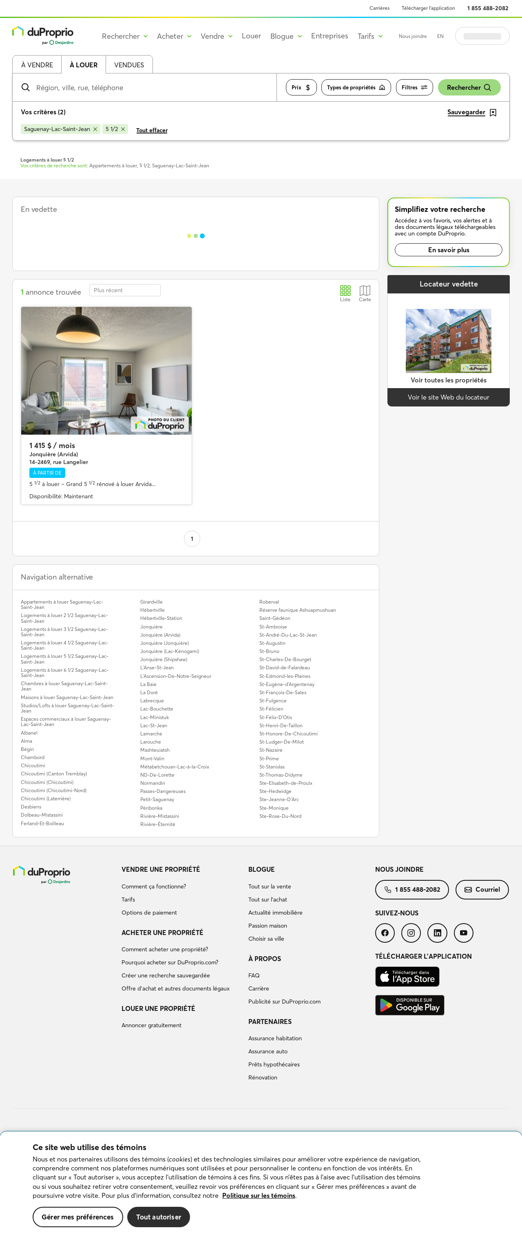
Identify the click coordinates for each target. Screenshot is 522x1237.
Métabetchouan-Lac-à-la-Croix (174, 767)
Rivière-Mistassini (159, 816)
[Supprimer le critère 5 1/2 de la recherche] (115, 129)
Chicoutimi (33, 765)
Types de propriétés (356, 87)
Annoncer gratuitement (151, 1025)
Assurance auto (268, 1051)
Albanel (29, 733)
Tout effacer (152, 130)
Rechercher (469, 87)
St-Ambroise (273, 627)
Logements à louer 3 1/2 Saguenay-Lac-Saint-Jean (64, 631)
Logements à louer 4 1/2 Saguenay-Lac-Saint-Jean (64, 645)
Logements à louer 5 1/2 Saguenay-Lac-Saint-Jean (64, 658)
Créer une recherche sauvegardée (166, 975)
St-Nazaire (271, 750)
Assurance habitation (275, 1038)
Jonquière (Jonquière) (164, 643)
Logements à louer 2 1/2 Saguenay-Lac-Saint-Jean (64, 618)
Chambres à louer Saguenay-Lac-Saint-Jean (64, 686)
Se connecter (482, 36)
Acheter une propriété (162, 932)
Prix (301, 87)
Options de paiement (149, 912)
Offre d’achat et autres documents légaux (176, 988)
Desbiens (31, 807)
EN (440, 36)
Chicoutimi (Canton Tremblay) (54, 774)
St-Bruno (269, 651)
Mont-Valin (152, 758)
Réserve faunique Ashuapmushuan (297, 610)
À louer (83, 65)
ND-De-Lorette (157, 775)
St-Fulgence (273, 700)
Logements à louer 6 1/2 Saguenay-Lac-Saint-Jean (64, 672)
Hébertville (152, 610)
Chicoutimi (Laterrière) (46, 798)
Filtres (414, 87)
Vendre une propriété (161, 869)
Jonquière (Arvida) (160, 635)
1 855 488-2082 (488, 8)
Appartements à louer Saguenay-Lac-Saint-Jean (62, 604)
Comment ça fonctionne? (154, 886)
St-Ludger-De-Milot (281, 742)
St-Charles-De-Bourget (285, 659)
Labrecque (152, 700)
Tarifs (128, 899)
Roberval (269, 602)
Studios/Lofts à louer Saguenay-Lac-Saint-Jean (67, 708)
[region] (261, 1184)
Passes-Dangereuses (163, 791)
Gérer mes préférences (78, 1217)
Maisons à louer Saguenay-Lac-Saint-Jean (67, 697)
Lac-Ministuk (154, 717)
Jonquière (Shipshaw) (163, 659)
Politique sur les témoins (258, 1195)
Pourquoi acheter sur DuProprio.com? (170, 962)
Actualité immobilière (275, 912)
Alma (26, 741)
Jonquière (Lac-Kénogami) (169, 651)
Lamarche (151, 734)
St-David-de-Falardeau (284, 667)
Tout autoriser (158, 1217)
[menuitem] (182, 892)
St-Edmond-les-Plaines (284, 676)
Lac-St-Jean (153, 725)
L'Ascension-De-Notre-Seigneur (175, 676)
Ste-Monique (274, 808)
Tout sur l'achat (267, 899)
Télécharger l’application (428, 8)
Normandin (152, 783)
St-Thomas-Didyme (281, 775)
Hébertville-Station (161, 618)
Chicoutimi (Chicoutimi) (47, 782)
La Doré (149, 692)
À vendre (37, 65)
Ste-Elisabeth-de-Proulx (285, 783)
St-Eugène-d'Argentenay (286, 684)
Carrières (379, 8)
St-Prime (269, 758)
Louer (251, 35)
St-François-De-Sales (282, 692)
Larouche (150, 742)
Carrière (258, 988)
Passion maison (267, 925)
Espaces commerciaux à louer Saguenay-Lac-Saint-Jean (66, 721)
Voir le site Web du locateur (448, 397)
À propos (264, 959)
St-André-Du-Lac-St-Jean (288, 635)
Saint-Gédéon (274, 618)
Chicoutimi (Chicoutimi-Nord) (53, 790)
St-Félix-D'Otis (275, 717)
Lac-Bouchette (156, 709)
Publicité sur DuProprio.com (284, 1001)
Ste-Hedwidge (275, 791)
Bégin (27, 749)
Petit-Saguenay (157, 799)
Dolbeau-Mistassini (42, 815)
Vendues (129, 65)
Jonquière (151, 627)
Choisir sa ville (266, 938)
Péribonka (151, 808)
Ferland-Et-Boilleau (42, 823)
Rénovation (262, 1077)
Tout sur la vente (269, 886)
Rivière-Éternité (157, 824)
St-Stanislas (272, 767)
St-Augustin (272, 643)
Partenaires (270, 1021)
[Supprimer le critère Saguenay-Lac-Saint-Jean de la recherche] (60, 129)
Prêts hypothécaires (274, 1064)
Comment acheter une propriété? (165, 949)
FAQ (254, 975)
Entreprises (329, 35)
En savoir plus (448, 250)
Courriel (482, 889)
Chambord (32, 757)
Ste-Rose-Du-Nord (280, 816)
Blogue (261, 869)
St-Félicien (271, 709)
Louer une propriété (158, 1008)
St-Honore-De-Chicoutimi (288, 734)
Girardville (151, 602)
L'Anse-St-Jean (157, 667)
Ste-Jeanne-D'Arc (279, 799)
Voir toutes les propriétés (449, 380)
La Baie (148, 684)
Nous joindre (413, 36)
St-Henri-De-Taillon (281, 725)
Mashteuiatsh (155, 750)
